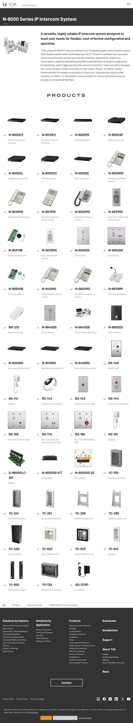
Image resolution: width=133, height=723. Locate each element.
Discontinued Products (78, 662)
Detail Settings (85, 718)
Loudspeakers (75, 631)
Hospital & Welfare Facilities (14, 640)
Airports (6, 645)
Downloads (109, 620)
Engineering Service (111, 657)
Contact (67, 682)
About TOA (109, 649)
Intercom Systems (34, 605)
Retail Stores (8, 651)
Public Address (42, 638)
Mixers (71, 640)
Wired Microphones (77, 651)
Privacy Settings (37, 699)
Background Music (43, 641)
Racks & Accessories (77, 660)
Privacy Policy (32, 712)
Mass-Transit (8, 628)
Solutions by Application (43, 622)
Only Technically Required (65, 718)
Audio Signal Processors (79, 643)
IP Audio (72, 628)
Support (107, 639)
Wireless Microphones (78, 648)
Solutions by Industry (16, 620)
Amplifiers (73, 637)
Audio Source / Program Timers (82, 645)
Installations (110, 630)
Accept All (46, 718)
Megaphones (74, 657)
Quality (105, 654)
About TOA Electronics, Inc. (114, 662)
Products (16, 605)
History (105, 660)
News (106, 671)
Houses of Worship (10, 648)
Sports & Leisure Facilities (14, 643)
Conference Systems (44, 632)
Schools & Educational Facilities (16, 625)
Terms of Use (8, 699)
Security (39, 635)
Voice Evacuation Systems (80, 625)
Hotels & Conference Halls (13, 637)
